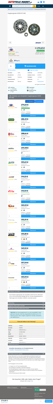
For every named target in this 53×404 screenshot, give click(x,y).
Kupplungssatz (30, 9)
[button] (10, 42)
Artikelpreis (30, 101)
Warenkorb (30, 66)
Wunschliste (12, 70)
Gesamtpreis (39, 101)
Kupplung (12, 9)
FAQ (32, 381)
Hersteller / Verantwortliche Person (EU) (18, 349)
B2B (39, 6)
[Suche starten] (34, 6)
